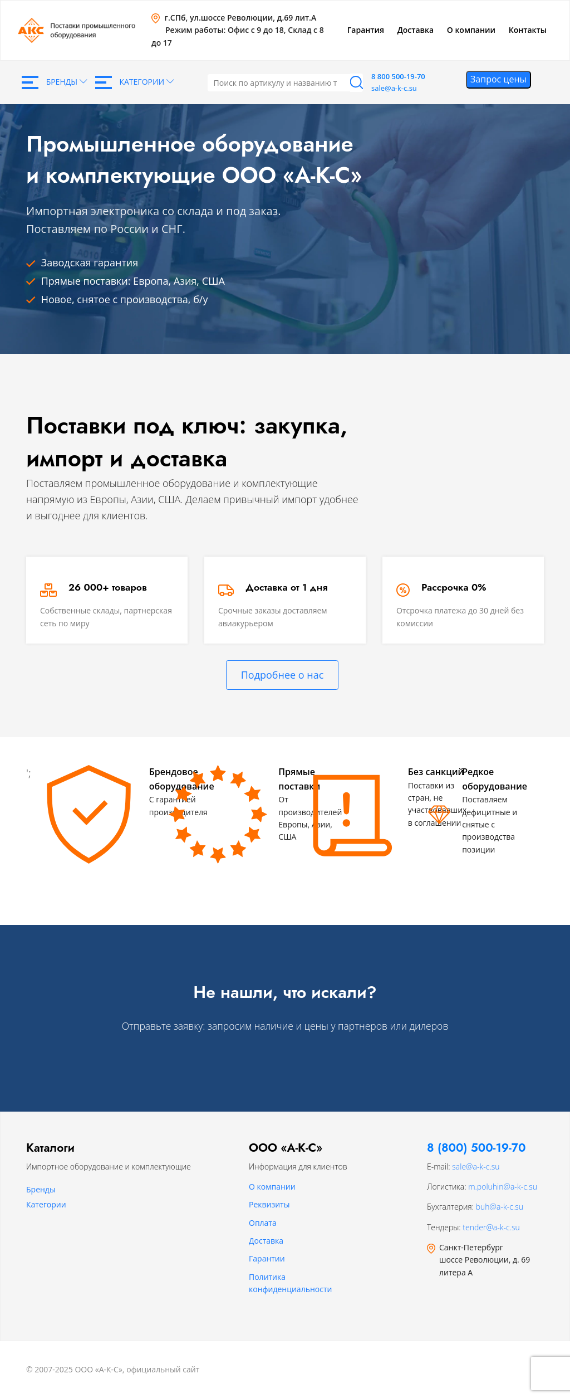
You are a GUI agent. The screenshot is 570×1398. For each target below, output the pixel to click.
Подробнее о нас (282, 674)
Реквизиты (269, 1204)
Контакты (528, 30)
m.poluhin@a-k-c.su (502, 1186)
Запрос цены (498, 79)
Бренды (54, 82)
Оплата (263, 1222)
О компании (471, 30)
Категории (134, 82)
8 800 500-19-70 (398, 76)
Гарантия (365, 30)
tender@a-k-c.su (491, 1227)
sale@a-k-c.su (394, 88)
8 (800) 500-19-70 (476, 1147)
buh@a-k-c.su (499, 1206)
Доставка (415, 30)
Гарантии (267, 1258)
